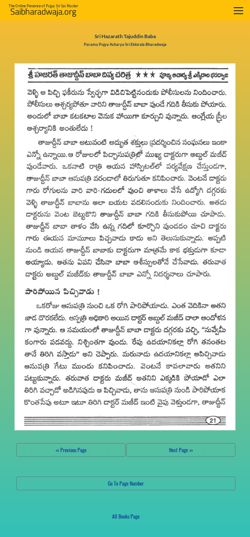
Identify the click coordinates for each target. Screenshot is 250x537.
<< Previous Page (71, 449)
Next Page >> (181, 449)
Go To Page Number (126, 483)
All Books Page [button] (126, 516)
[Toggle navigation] (238, 10)
